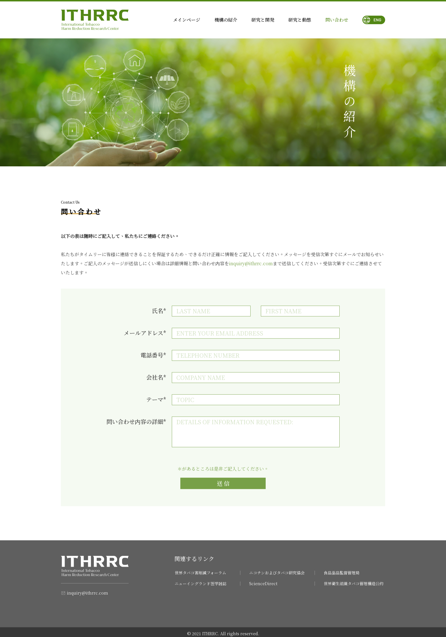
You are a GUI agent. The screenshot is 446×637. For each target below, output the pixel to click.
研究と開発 (262, 19)
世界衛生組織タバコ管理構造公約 (353, 588)
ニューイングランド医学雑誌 (200, 588)
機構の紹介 (225, 19)
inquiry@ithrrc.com (87, 597)
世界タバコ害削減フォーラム (200, 577)
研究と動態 (299, 19)
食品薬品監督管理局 (342, 577)
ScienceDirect (263, 588)
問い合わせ (336, 19)
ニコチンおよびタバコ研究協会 (277, 577)
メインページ (186, 19)
